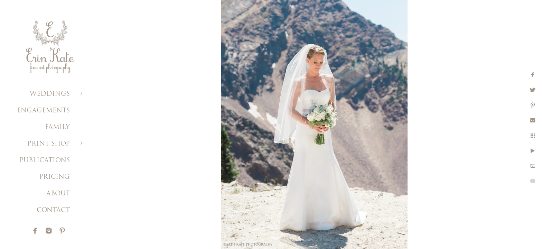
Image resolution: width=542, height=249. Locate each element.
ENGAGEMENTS (43, 111)
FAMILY (57, 127)
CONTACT (53, 210)
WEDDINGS (50, 94)
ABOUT (58, 194)
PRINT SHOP (48, 144)
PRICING (54, 177)
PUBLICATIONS (44, 160)
